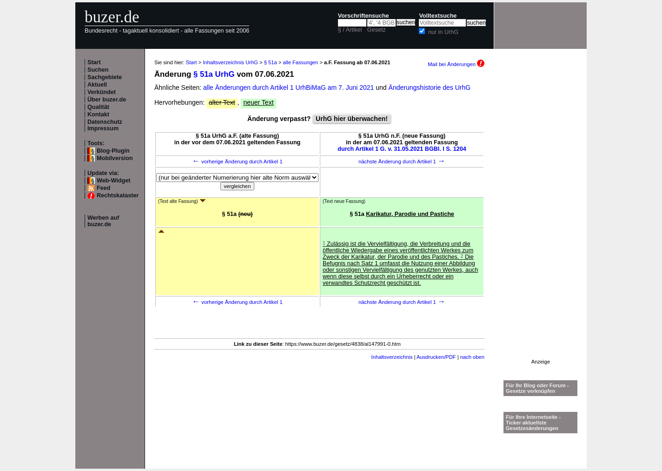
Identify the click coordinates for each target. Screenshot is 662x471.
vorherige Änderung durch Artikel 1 (237, 161)
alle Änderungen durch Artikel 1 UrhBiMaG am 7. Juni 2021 (289, 87)
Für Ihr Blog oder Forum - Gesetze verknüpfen (537, 388)
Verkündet (101, 92)
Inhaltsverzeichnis (392, 357)
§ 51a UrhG (214, 74)
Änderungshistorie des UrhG (430, 87)
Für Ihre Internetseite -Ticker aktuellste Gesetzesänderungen (533, 422)
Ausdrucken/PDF (436, 357)
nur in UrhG (443, 32)
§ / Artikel (350, 30)
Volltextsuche (438, 16)
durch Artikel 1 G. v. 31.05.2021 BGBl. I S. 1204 (402, 149)
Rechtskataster (118, 195)
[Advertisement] (540, 219)
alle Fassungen (300, 62)
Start (94, 62)
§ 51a (270, 62)
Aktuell (97, 84)
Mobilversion (115, 158)
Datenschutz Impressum (104, 125)
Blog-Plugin (113, 151)
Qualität (98, 107)
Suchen (98, 70)
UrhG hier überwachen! (352, 118)
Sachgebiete (104, 77)
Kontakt (98, 114)
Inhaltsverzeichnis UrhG (230, 62)
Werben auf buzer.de (103, 221)
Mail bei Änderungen (456, 64)
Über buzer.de (106, 99)
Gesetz (376, 30)
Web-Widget (113, 180)
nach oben (472, 357)
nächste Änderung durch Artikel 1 (401, 161)
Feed (103, 188)
